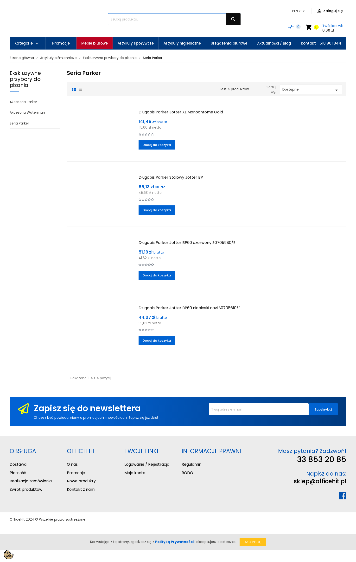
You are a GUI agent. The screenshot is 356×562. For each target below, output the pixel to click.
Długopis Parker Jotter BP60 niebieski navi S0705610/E (190, 308)
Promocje (76, 473)
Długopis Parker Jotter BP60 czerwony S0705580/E (187, 242)
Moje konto (134, 473)
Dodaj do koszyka (157, 145)
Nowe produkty (81, 481)
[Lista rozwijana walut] (299, 11)
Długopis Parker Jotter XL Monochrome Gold (181, 112)
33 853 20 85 (321, 459)
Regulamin (191, 464)
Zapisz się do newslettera (87, 408)
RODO (187, 473)
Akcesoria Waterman (27, 112)
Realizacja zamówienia (31, 481)
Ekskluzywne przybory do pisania (25, 79)
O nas (72, 464)
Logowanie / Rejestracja (146, 464)
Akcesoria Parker (23, 101)
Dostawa (18, 464)
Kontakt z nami (81, 489)
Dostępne (310, 90)
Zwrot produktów (26, 489)
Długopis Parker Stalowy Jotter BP (171, 177)
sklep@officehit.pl (320, 481)
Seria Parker (19, 123)
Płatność (18, 473)
